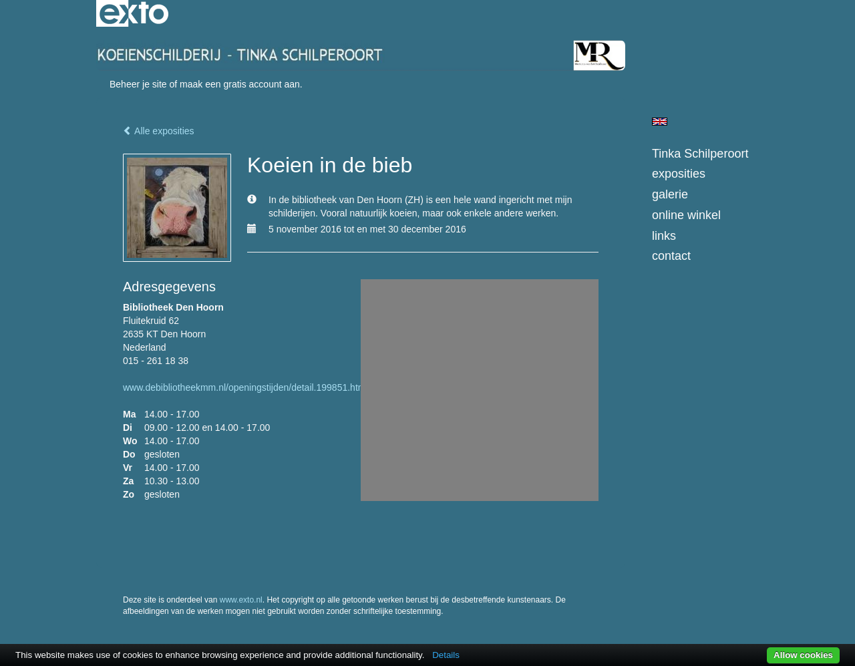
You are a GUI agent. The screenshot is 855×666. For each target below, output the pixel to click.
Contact (671, 256)
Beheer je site (138, 84)
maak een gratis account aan (240, 84)
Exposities (678, 173)
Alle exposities (158, 131)
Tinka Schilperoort (700, 153)
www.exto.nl (241, 600)
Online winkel (686, 215)
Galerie (670, 194)
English (659, 122)
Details (446, 655)
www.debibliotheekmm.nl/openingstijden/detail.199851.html (245, 387)
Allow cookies (803, 655)
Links (664, 235)
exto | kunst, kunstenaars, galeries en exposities (134, 13)
